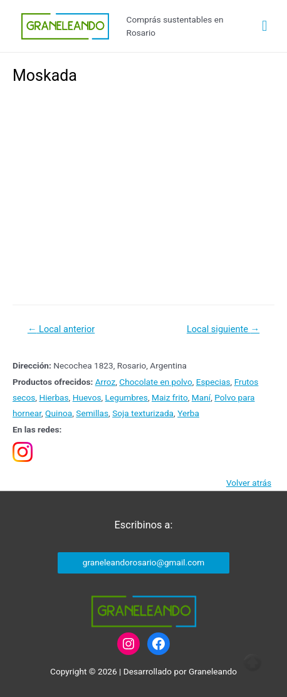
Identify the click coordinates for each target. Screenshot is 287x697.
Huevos (87, 397)
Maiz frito (170, 397)
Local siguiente (223, 329)
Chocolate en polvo (155, 382)
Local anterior (61, 329)
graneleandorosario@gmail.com (143, 562)
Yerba (188, 413)
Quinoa (58, 413)
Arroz (105, 382)
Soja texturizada (143, 413)
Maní (201, 397)
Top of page (252, 662)
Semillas (92, 413)
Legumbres (126, 397)
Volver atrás (248, 483)
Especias (213, 382)
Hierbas (53, 397)
